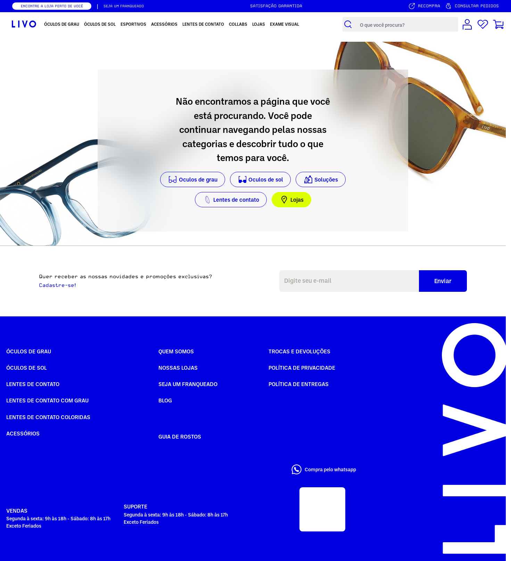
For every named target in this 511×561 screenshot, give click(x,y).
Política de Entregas (299, 383)
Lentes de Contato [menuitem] (203, 24)
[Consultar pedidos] (472, 6)
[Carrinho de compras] (498, 24)
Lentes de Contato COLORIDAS (48, 417)
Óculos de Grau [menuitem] (61, 24)
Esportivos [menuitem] (133, 24)
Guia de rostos (179, 436)
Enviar (443, 280)
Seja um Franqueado (187, 383)
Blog (165, 400)
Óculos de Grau (28, 351)
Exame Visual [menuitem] (284, 24)
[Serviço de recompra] (424, 6)
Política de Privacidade (302, 367)
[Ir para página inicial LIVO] (24, 24)
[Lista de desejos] (482, 24)
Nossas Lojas (178, 367)
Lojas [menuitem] (258, 24)
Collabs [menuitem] (238, 24)
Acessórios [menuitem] (164, 24)
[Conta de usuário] (467, 24)
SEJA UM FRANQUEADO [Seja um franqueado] (124, 6)
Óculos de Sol (26, 367)
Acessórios (23, 433)
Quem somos (176, 351)
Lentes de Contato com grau (47, 400)
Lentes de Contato (32, 383)
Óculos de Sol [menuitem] (100, 24)
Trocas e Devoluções (299, 351)
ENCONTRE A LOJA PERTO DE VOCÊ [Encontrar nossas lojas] (52, 6)
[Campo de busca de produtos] (407, 24)
